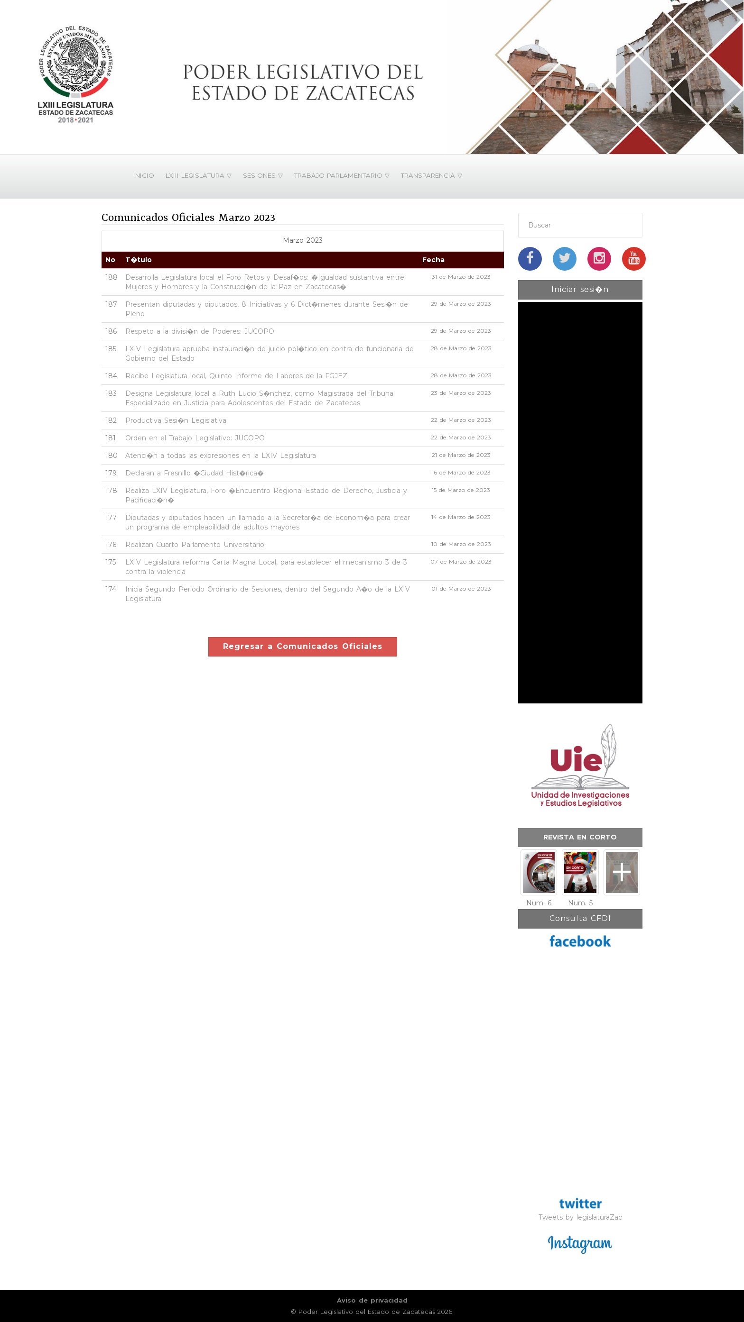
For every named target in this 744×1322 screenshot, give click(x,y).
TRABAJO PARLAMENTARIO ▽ (342, 175)
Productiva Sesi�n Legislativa (175, 420)
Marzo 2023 (303, 240)
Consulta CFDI (580, 918)
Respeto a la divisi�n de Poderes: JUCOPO (199, 331)
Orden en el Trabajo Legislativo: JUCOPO (195, 438)
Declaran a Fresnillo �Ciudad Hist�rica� (194, 473)
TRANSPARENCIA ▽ (431, 175)
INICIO (143, 175)
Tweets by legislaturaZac (580, 1217)
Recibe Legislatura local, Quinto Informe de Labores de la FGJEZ (236, 376)
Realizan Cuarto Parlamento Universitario (194, 544)
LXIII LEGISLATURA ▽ (199, 175)
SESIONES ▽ (263, 175)
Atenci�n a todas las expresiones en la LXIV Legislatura (220, 455)
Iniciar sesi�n (580, 289)
